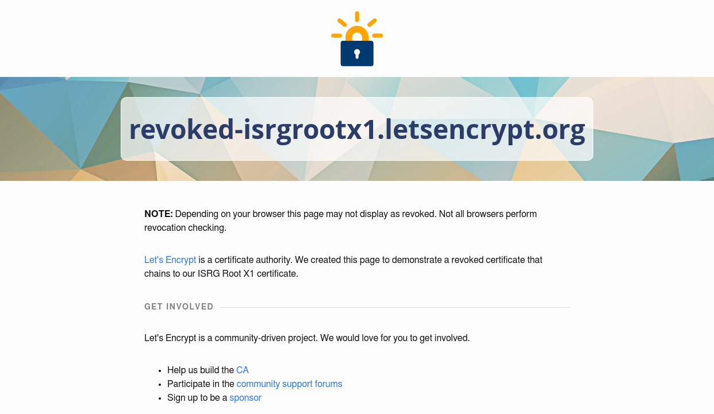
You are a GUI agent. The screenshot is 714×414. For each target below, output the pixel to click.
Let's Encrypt (170, 260)
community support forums (290, 384)
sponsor (245, 398)
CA (242, 370)
